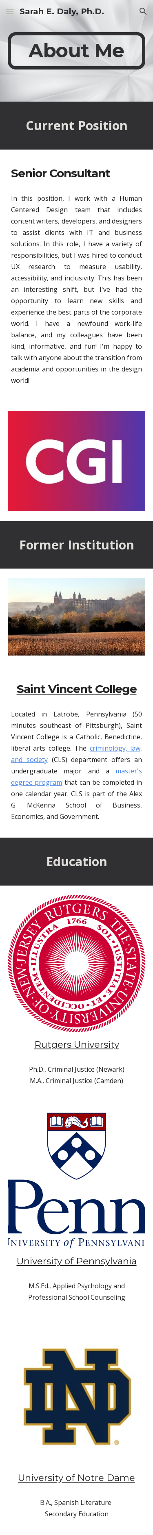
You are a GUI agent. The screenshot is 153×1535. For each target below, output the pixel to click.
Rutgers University (76, 1044)
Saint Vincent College (77, 689)
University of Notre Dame (76, 1477)
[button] (10, 11)
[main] (77, 50)
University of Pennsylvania (77, 1261)
